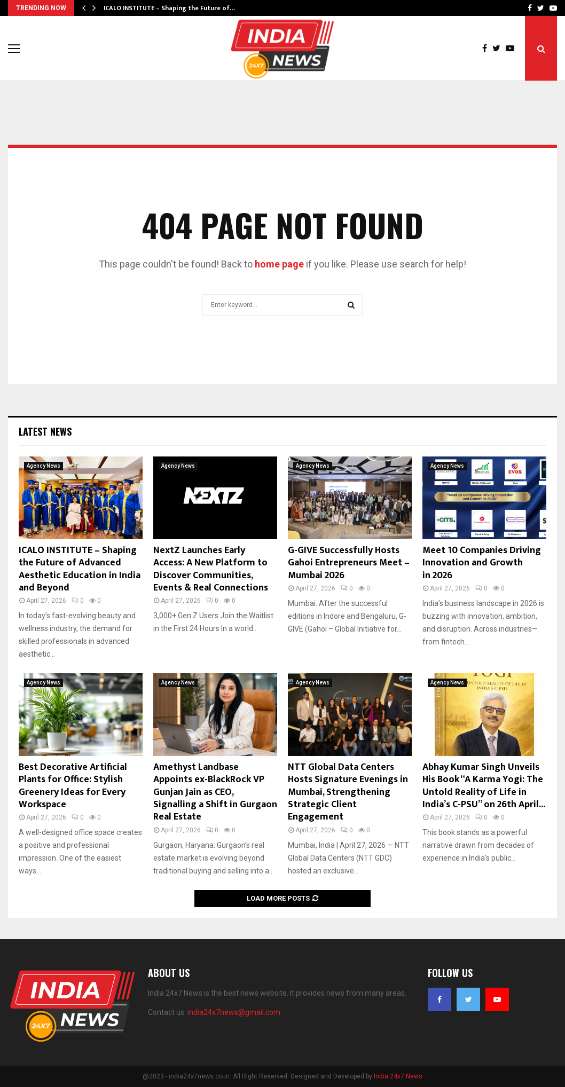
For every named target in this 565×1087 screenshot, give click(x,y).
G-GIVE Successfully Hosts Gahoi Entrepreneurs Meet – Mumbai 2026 (349, 563)
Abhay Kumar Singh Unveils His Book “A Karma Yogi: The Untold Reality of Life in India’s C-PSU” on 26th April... (483, 786)
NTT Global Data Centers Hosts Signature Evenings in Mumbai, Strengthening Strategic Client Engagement (348, 792)
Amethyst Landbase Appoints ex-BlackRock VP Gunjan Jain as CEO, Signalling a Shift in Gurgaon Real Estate (215, 792)
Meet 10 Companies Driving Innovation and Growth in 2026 (481, 563)
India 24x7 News (398, 1076)
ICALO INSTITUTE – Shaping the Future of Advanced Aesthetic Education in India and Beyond (79, 569)
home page (279, 264)
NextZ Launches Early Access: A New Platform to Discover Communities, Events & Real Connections (210, 569)
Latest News (45, 431)
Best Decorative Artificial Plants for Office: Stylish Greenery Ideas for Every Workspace (73, 786)
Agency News (43, 466)
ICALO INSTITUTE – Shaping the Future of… (169, 8)
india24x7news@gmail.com (233, 1012)
